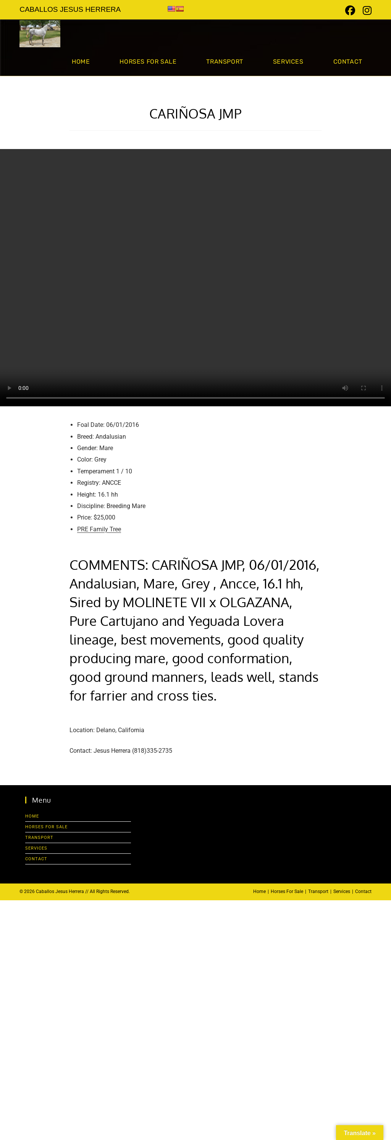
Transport (39, 837)
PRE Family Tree (99, 529)
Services (36, 848)
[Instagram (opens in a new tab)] (365, 11)
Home (32, 816)
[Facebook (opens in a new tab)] (350, 11)
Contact (36, 858)
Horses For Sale (46, 826)
